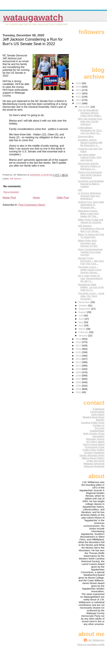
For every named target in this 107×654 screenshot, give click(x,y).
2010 (79, 369)
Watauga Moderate (94, 466)
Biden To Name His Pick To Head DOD (91, 235)
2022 (79, 96)
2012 (79, 362)
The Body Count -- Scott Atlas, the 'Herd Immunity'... (91, 296)
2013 (79, 358)
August (82, 312)
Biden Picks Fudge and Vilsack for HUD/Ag (90, 221)
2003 (79, 392)
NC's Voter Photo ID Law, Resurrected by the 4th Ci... (90, 278)
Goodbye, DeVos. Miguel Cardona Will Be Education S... (90, 142)
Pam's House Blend (93, 444)
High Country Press (93, 433)
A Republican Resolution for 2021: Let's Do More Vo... (90, 130)
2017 (79, 345)
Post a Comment (11, 192)
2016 (79, 348)
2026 (79, 83)
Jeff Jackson (15, 178)
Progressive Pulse (94, 447)
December (84, 106)
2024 (79, 90)
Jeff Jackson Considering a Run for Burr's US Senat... (91, 228)
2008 (79, 375)
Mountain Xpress (95, 439)
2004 (79, 389)
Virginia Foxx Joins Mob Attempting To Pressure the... (91, 205)
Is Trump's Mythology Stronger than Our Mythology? (89, 196)
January (83, 335)
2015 (79, 352)
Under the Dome (95, 460)
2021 (79, 100)
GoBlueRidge (97, 430)
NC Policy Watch (95, 441)
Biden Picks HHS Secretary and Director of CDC (88, 243)
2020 (79, 103)
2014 (79, 355)
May (81, 322)
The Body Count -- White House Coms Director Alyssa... (90, 270)
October (83, 305)
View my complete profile (90, 644)
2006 (79, 382)
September (84, 308)
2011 (79, 365)
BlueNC (100, 419)
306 (80, 190)
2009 (79, 372)
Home (36, 197)
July (80, 315)
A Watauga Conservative (97, 410)
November (84, 302)
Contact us (98, 425)
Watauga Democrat (93, 463)
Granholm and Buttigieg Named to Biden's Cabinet (91, 184)
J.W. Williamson (95, 640)
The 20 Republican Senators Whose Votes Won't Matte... (90, 113)
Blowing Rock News (93, 417)
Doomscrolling (85, 136)
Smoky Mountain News (91, 455)
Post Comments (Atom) (31, 204)
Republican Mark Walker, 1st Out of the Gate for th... (91, 287)
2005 (79, 385)
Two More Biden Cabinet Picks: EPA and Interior (90, 157)
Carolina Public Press (92, 422)
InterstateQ (98, 436)
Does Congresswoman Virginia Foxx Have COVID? (90, 252)
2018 (79, 342)
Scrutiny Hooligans (94, 452)
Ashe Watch (97, 414)
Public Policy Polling (93, 449)
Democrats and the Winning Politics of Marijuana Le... (89, 166)
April (81, 325)
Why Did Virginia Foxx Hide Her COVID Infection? (90, 121)
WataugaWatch (33, 17)
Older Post (63, 197)
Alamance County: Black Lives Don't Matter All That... (88, 213)
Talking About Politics (92, 458)
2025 (79, 86)
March (82, 328)
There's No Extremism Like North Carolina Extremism (90, 175)
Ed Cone (99, 428)
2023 (79, 93)
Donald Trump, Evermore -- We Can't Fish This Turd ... (91, 261)
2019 (79, 339)
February (83, 332)
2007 (79, 378)
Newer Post (9, 197)
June (81, 318)
